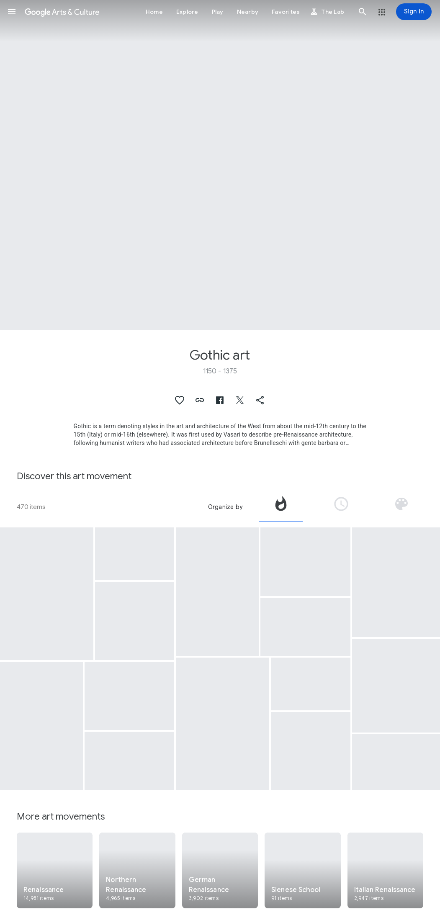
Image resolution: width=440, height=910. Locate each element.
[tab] (281, 507)
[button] (12, 12)
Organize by (225, 507)
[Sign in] (414, 11)
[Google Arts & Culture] (61, 11)
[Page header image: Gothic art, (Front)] (220, 165)
